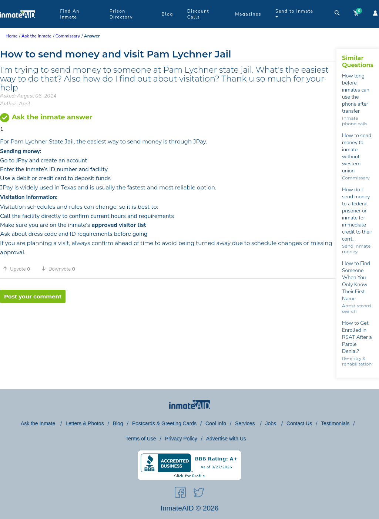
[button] (19, 269)
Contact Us (299, 423)
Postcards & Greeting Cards (164, 423)
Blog (167, 14)
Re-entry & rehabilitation (357, 361)
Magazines (248, 14)
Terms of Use (140, 439)
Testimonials (335, 423)
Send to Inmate (294, 13)
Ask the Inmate (39, 423)
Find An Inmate (69, 14)
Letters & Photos (85, 423)
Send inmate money (356, 248)
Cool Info (215, 423)
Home (11, 36)
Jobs (271, 423)
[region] (168, 327)
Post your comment (32, 296)
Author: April (15, 103)
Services (245, 423)
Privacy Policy (181, 439)
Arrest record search (356, 308)
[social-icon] (180, 494)
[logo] (17, 26)
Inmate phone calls (354, 120)
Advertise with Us (226, 439)
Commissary (355, 178)
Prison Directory (121, 14)
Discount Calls (198, 14)
